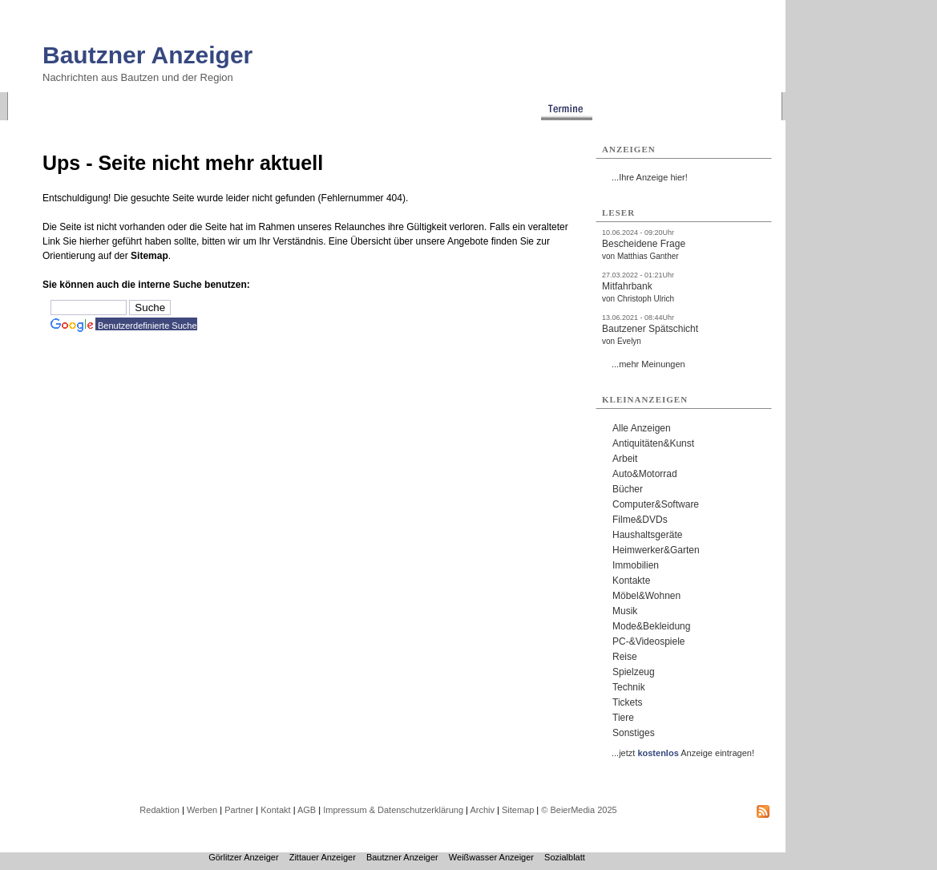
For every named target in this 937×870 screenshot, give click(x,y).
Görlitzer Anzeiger (243, 857)
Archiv (482, 810)
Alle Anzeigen (641, 428)
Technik (628, 687)
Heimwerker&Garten (656, 550)
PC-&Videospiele (648, 641)
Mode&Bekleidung (651, 626)
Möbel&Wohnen (646, 596)
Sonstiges (633, 733)
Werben (202, 810)
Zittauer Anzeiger (322, 857)
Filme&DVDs (640, 520)
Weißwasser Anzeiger (491, 857)
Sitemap (149, 255)
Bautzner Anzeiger (147, 55)
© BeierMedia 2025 (578, 810)
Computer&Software (655, 504)
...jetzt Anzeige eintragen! (683, 753)
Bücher (627, 489)
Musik (624, 611)
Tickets (627, 702)
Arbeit (624, 459)
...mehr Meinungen (648, 364)
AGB (306, 810)
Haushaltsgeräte (647, 535)
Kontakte (631, 581)
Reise (624, 657)
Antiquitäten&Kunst (653, 443)
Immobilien (635, 565)
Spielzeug (633, 672)
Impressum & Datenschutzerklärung (393, 810)
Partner (238, 810)
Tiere (623, 718)
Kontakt (275, 810)
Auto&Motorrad (644, 474)
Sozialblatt (564, 857)
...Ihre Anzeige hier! (650, 177)
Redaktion (159, 810)
